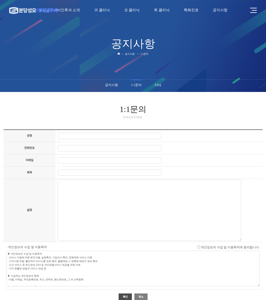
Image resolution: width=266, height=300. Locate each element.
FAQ (158, 85)
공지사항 (111, 85)
